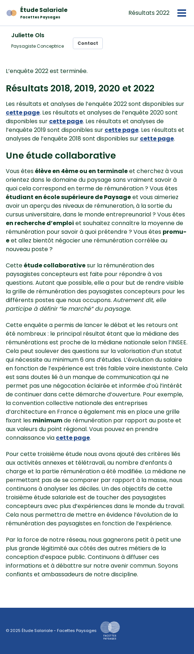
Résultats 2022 (148, 13)
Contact (88, 43)
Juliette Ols (27, 35)
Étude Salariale (43, 13)
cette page (23, 112)
